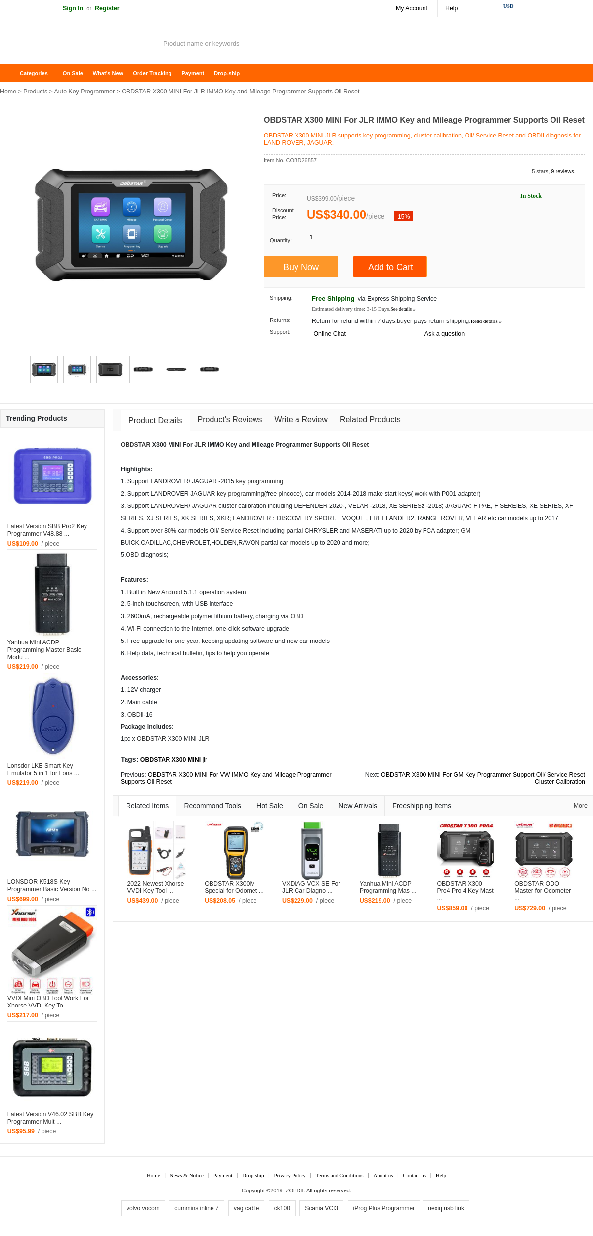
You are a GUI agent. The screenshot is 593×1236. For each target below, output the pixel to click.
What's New (108, 73)
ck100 (282, 1208)
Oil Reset (355, 444)
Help (451, 8)
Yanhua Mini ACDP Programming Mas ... (388, 887)
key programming (259, 481)
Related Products (370, 419)
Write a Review (301, 419)
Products (35, 91)
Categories (34, 73)
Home (12, 73)
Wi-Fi (134, 628)
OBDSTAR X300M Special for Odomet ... (234, 887)
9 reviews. (563, 171)
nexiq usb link (446, 1208)
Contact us (414, 1175)
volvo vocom (143, 1208)
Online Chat (329, 333)
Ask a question (444, 333)
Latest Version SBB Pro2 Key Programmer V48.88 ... (47, 530)
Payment (192, 73)
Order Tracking (152, 73)
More (581, 805)
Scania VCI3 (321, 1208)
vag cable (246, 1208)
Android (171, 592)
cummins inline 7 (196, 1208)
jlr (205, 759)
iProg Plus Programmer (384, 1208)
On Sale (73, 73)
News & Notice (187, 1175)
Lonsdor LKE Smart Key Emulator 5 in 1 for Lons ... (43, 769)
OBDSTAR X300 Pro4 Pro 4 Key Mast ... (465, 891)
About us (383, 1175)
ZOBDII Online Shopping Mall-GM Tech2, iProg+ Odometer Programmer (79, 44)
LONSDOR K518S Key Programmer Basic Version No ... (51, 885)
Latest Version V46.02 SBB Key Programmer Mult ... (50, 1118)
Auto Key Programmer (84, 91)
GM (465, 530)
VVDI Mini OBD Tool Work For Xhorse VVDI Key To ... (48, 1002)
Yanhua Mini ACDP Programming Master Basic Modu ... (44, 650)
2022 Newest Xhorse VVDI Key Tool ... (155, 887)
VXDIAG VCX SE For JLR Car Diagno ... (311, 887)
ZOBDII (295, 1190)
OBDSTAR (135, 444)
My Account (411, 8)
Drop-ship (227, 73)
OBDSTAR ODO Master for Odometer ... (542, 891)
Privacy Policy (289, 1175)
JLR (200, 444)
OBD (132, 554)
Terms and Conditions (340, 1175)
